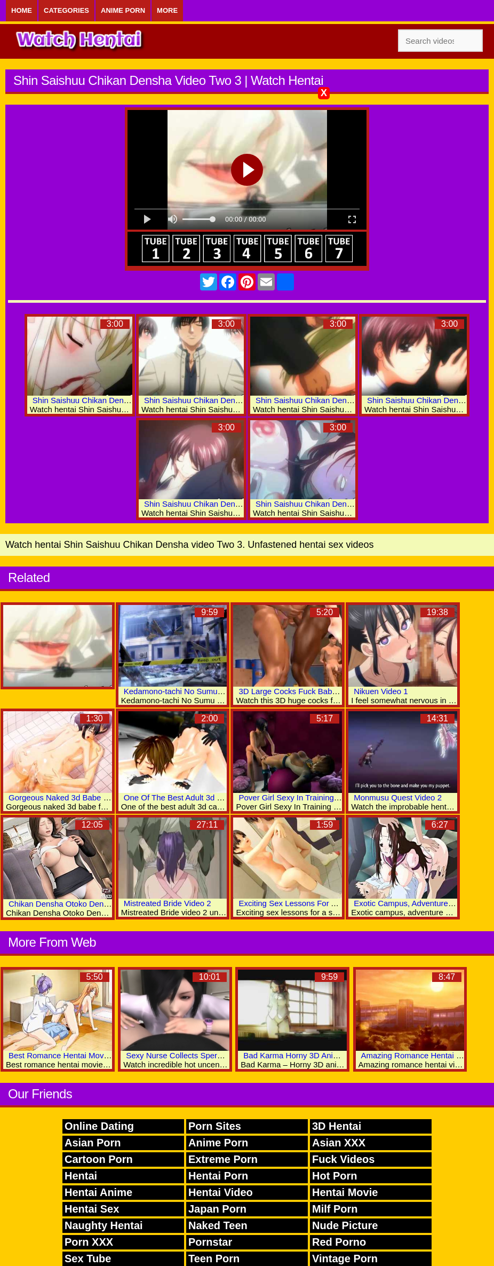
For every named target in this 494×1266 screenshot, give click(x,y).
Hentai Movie (345, 1192)
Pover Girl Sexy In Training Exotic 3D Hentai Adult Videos (340, 797)
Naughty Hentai (104, 1225)
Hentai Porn (218, 1176)
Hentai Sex (92, 1209)
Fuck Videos (343, 1159)
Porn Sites (214, 1126)
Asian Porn (93, 1143)
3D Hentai (336, 1126)
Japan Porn (217, 1209)
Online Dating (99, 1126)
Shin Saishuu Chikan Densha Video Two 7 (330, 400)
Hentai (81, 1176)
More (167, 10)
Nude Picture (345, 1225)
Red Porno (339, 1242)
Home (21, 10)
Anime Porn (123, 10)
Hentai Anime (98, 1192)
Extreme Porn (223, 1159)
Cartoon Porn (99, 1159)
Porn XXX (89, 1242)
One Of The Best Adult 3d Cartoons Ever (196, 797)
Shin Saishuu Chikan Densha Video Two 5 (219, 400)
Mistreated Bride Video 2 (167, 903)
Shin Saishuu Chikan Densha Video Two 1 (330, 503)
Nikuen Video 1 (381, 691)
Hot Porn (334, 1176)
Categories (66, 10)
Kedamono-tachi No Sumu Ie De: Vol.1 (192, 691)
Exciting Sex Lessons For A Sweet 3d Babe (315, 903)
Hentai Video (220, 1192)
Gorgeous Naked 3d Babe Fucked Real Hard (88, 797)
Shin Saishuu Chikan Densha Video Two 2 (219, 503)
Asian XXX (338, 1143)
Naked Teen (218, 1225)
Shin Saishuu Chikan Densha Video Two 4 (107, 400)
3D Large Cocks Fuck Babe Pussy (299, 691)
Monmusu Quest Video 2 (398, 797)
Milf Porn (335, 1209)
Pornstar (210, 1242)
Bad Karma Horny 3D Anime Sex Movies (315, 1055)
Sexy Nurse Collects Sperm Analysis (191, 1055)
